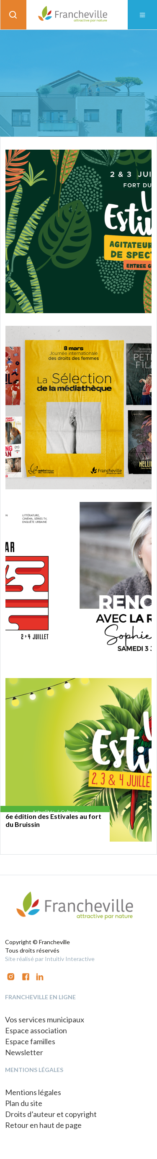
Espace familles (30, 1041)
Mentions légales (33, 1092)
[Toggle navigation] (142, 14)
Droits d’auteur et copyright (51, 1114)
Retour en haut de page (43, 1125)
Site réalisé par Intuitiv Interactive (50, 958)
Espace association (36, 1030)
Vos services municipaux (44, 1019)
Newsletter (24, 1052)
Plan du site (23, 1103)
